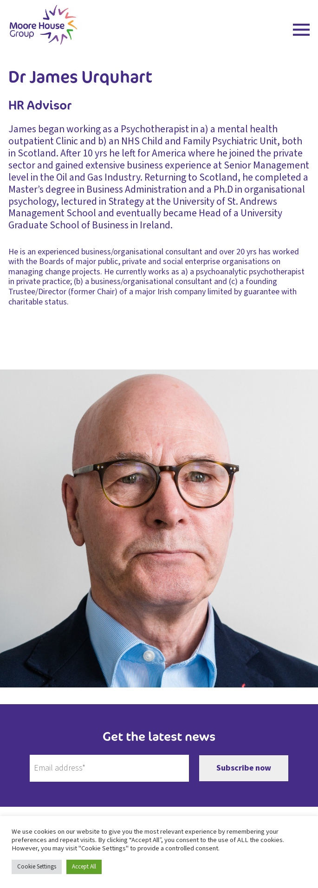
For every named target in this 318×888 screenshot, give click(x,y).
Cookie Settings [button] (36, 866)
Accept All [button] (84, 866)
